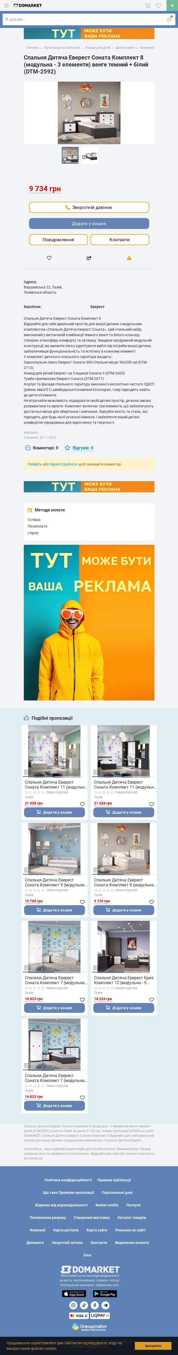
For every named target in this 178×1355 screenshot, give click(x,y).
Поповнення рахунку (48, 1217)
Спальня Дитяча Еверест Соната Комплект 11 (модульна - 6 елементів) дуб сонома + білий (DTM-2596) (56, 785)
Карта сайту (97, 1230)
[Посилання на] (73, 1305)
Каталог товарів (132, 1217)
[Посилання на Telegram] (105, 1305)
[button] (59, 1349)
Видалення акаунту (132, 1243)
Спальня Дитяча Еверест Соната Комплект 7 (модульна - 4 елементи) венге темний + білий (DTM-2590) (56, 1078)
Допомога (35, 1243)
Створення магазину (92, 1217)
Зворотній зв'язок (67, 1243)
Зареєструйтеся (63, 464)
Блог (88, 1255)
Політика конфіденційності (68, 1180)
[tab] (41, 448)
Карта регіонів (66, 1230)
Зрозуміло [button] (153, 1346)
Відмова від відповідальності (61, 1205)
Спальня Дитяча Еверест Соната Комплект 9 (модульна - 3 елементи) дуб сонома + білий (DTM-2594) (56, 882)
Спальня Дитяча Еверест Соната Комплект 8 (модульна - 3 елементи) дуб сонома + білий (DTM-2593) (125, 882)
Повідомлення (58, 239)
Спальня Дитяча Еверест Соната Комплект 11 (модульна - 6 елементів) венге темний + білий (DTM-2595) (125, 785)
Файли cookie (106, 1205)
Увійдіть (35, 464)
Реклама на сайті (130, 1230)
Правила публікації (114, 1180)
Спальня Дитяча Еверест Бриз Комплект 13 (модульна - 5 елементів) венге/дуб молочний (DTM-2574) (125, 980)
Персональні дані (117, 1192)
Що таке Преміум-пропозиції (68, 1192)
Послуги (133, 1205)
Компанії (37, 1230)
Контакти (120, 239)
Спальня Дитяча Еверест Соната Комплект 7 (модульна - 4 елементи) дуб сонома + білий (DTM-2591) (56, 980)
